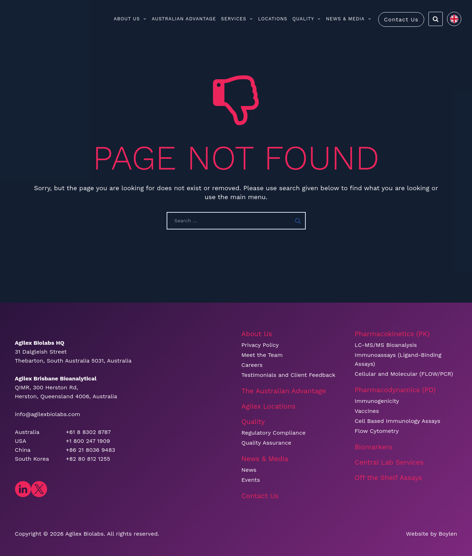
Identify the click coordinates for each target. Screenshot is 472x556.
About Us (130, 19)
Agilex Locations (269, 406)
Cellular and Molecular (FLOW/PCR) (404, 373)
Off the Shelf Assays (388, 478)
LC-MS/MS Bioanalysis (386, 345)
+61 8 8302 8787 (88, 432)
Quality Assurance (266, 442)
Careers (252, 365)
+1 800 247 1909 (88, 441)
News (249, 469)
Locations (272, 18)
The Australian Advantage (284, 391)
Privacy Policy (260, 345)
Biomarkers (373, 447)
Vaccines (367, 411)
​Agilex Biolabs (84, 533)
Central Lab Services (389, 462)
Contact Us (401, 19)
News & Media (348, 19)
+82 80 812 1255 (88, 458)
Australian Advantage (184, 18)
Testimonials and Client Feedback (289, 374)
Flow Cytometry (377, 431)
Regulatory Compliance (274, 432)
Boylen (447, 533)
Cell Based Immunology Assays (397, 421)
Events (251, 479)
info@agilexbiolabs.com (47, 414)
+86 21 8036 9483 (90, 449)
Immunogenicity (377, 401)
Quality (306, 19)
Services (237, 19)
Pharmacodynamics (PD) (395, 390)
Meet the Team (262, 355)
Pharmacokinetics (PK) (392, 334)
